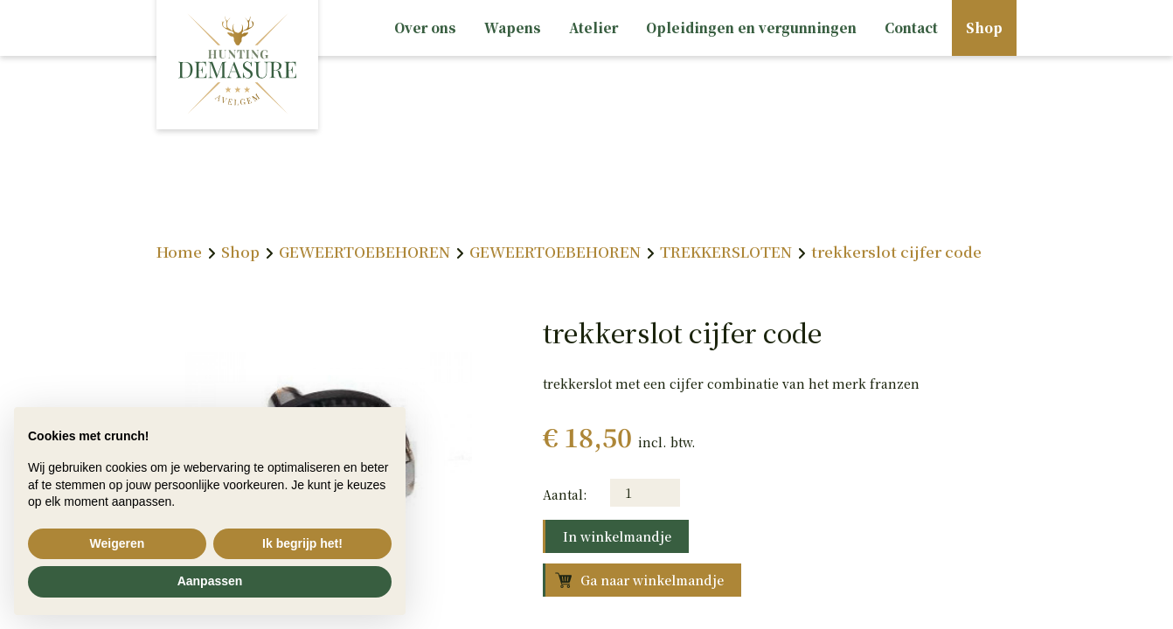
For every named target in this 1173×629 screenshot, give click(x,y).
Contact (911, 27)
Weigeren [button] (117, 543)
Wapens (512, 27)
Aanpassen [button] (210, 581)
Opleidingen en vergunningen (751, 27)
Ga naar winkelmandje (652, 580)
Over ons (425, 27)
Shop (984, 27)
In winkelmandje (617, 536)
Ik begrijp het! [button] (302, 543)
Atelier (593, 27)
